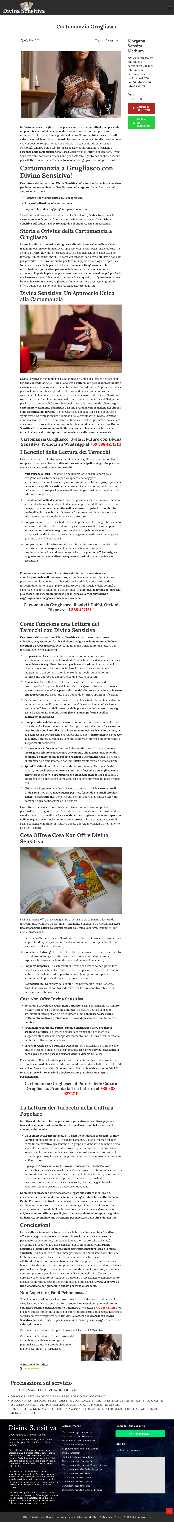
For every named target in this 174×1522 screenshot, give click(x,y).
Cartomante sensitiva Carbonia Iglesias (82, 1469)
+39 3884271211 (16, 1497)
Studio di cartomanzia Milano (77, 1457)
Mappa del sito (144, 1517)
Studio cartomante (72, 1452)
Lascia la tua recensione (128, 1450)
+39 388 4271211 (105, 444)
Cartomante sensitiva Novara (77, 1473)
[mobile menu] (169, 7)
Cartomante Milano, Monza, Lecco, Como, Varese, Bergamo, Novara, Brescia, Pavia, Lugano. (30, 1442)
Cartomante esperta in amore (77, 1432)
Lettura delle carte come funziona (79, 1440)
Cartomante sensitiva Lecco (76, 1477)
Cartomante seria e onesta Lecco (79, 1461)
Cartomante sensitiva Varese (77, 1481)
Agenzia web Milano (89, 1517)
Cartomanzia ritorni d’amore (77, 1436)
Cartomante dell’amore (74, 1444)
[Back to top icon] (169, 1511)
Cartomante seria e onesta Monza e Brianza (84, 1465)
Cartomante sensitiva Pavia (76, 1485)
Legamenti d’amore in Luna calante (80, 1448)
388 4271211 (82, 609)
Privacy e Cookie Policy (125, 1517)
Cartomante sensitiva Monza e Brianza (82, 1489)
